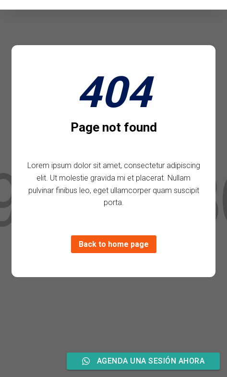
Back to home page (114, 244)
